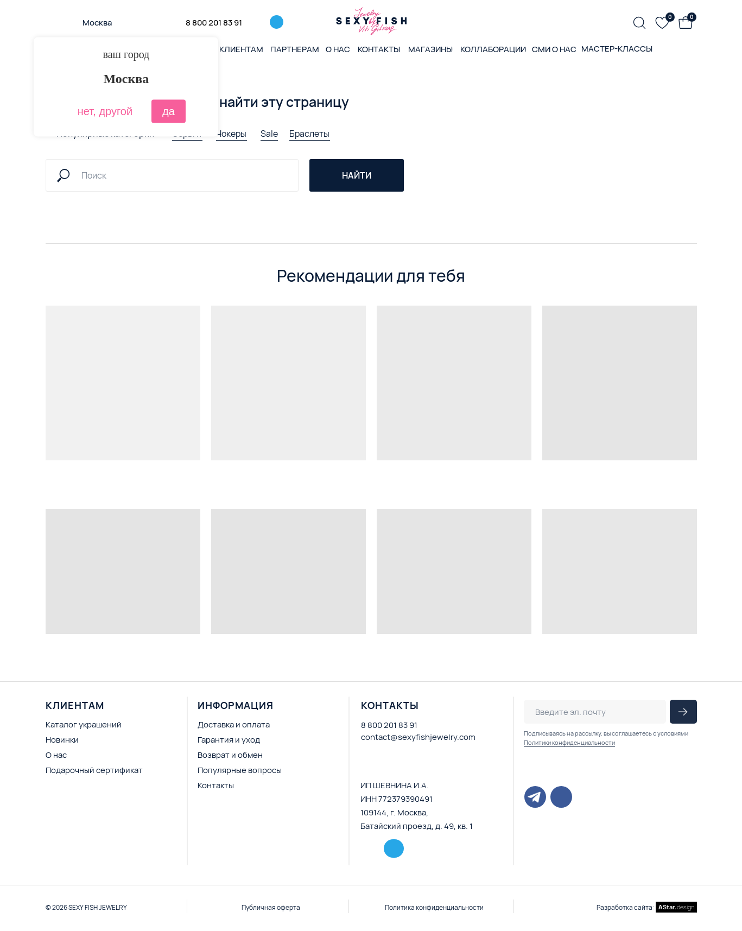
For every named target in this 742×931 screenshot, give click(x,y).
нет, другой (105, 111)
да (168, 111)
